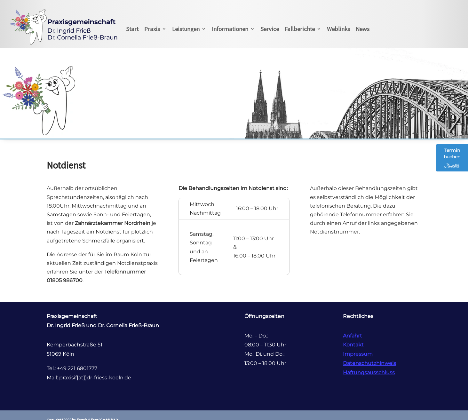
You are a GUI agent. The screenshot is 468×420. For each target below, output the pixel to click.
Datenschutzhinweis (369, 363)
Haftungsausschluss (369, 372)
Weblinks (338, 29)
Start (132, 29)
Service (269, 29)
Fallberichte (300, 29)
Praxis (152, 29)
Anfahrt (352, 336)
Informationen (230, 29)
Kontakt (353, 345)
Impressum (358, 354)
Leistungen (186, 29)
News (362, 29)
